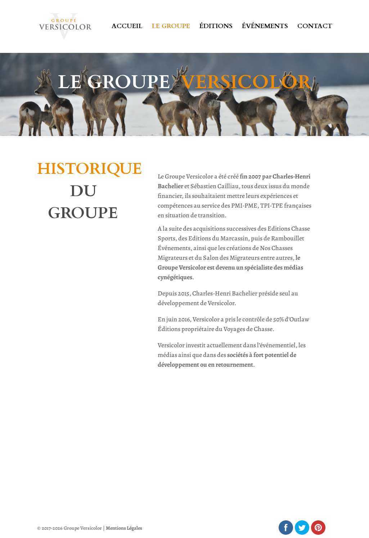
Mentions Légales (124, 528)
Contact (314, 27)
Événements (265, 27)
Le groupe (171, 27)
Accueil (127, 27)
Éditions (216, 27)
